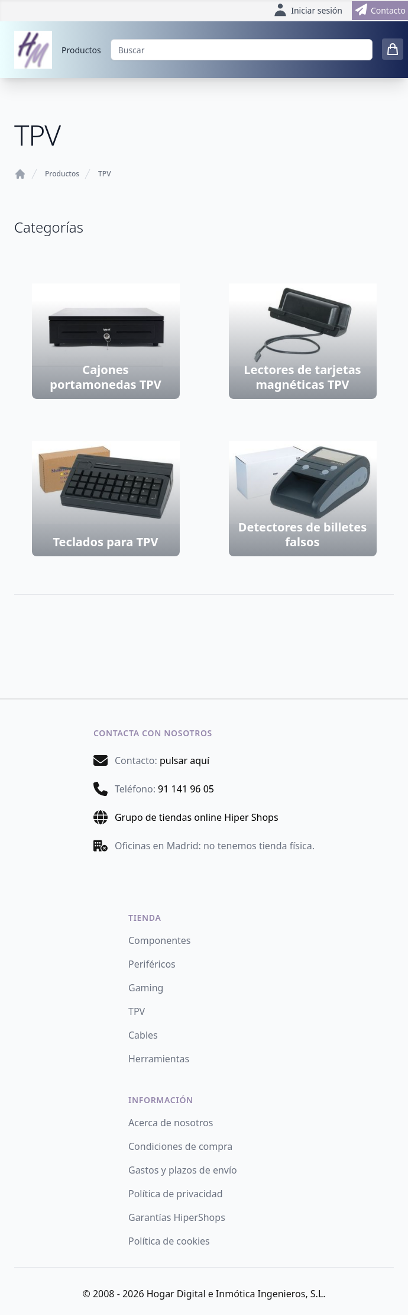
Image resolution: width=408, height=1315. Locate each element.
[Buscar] (242, 49)
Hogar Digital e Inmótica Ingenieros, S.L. (236, 1293)
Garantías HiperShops (176, 1217)
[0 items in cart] (392, 49)
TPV (104, 174)
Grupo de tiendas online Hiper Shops (197, 817)
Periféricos (152, 964)
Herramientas (158, 1058)
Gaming (145, 987)
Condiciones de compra (180, 1146)
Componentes (159, 940)
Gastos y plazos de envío (182, 1170)
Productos (81, 50)
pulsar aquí (184, 760)
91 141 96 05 (186, 788)
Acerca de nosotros (170, 1122)
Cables (143, 1035)
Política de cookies (169, 1241)
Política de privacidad (175, 1193)
